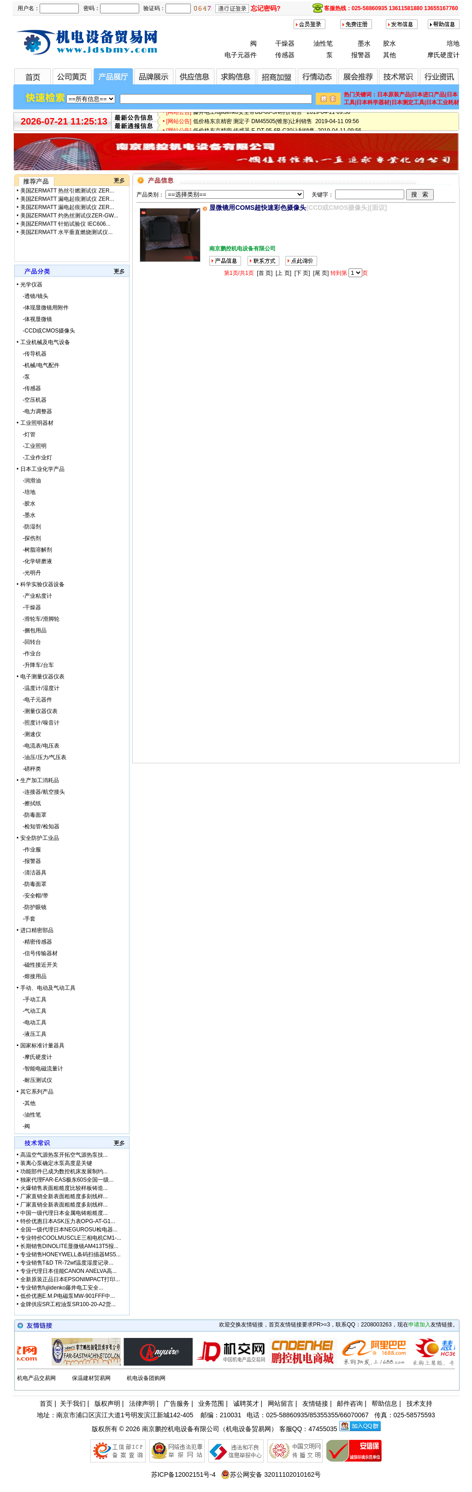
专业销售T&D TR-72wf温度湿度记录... (66, 1263)
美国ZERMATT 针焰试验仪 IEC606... (65, 229)
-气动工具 (32, 1011)
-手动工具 (32, 999)
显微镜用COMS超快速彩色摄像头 (257, 207)
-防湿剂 (29, 526)
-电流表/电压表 (38, 746)
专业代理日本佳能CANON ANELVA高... (68, 1271)
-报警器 (29, 861)
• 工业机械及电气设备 (43, 342)
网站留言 (281, 1403)
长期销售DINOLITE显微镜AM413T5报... (69, 1246)
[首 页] (264, 273)
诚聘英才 (246, 1403)
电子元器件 (240, 55)
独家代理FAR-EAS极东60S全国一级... (67, 1180)
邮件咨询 (350, 1403)
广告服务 (176, 1403)
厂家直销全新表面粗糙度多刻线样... (64, 1196)
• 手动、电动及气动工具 (46, 988)
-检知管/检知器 (38, 826)
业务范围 (211, 1403)
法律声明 (142, 1403)
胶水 (389, 43)
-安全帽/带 (32, 895)
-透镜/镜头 (32, 296)
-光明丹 (29, 573)
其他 (389, 55)
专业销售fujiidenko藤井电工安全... (62, 1287)
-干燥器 (29, 607)
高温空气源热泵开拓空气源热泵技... (64, 1155)
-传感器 (29, 388)
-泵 (23, 377)
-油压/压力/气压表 (41, 757)
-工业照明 (32, 446)
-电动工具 (32, 1022)
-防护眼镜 (32, 907)
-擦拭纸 (29, 803)
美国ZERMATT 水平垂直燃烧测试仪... (66, 187)
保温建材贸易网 (91, 1378)
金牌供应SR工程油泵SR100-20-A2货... (68, 1304)
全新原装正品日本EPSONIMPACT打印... (70, 1279)
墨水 (364, 43)
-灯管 (26, 434)
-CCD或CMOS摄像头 (46, 330)
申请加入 (419, 1324)
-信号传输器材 (37, 953)
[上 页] (283, 273)
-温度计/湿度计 (38, 688)
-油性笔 (29, 1115)
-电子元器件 (34, 699)
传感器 (285, 55)
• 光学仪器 (29, 284)
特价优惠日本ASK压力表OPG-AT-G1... (67, 1221)
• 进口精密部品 (35, 930)
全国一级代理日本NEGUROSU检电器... (69, 1229)
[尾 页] (321, 273)
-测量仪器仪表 (37, 711)
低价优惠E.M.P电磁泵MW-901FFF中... (67, 1296)
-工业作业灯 (34, 457)
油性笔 (323, 43)
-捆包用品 (32, 630)
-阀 (23, 1126)
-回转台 (29, 642)
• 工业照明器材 (35, 423)
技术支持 (419, 1403)
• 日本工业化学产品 (41, 469)
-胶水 (26, 503)
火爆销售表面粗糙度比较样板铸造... (64, 1188)
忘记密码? (266, 8)
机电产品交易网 (36, 1378)
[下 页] (302, 273)
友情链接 (315, 1403)
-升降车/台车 (35, 665)
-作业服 (29, 849)
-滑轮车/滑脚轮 (38, 619)
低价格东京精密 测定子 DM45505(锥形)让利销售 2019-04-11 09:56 (276, 124)
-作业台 (29, 653)
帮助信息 (384, 1403)
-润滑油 (29, 480)
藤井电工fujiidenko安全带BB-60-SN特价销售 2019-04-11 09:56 (271, 115)
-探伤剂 (29, 538)
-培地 (26, 492)
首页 (46, 1403)
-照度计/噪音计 (38, 722)
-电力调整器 (34, 411)
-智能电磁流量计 (40, 1068)
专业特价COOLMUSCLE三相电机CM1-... (70, 1238)
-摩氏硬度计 (34, 1057)
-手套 (26, 918)
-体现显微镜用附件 (43, 307)
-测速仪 (29, 734)
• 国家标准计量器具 (41, 1045)
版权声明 (107, 1403)
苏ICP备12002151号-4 (183, 1474)
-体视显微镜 (34, 319)
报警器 (361, 55)
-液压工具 (32, 1034)
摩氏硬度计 (443, 55)
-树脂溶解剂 (34, 550)
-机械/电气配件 (38, 365)
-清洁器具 (32, 872)
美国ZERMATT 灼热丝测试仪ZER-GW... (69, 221)
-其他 (26, 1103)
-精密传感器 (34, 942)
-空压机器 (32, 400)
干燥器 (285, 43)
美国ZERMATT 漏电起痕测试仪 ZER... (67, 204)
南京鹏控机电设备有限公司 (180, 1429)
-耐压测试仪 (34, 1080)
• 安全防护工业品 (38, 838)
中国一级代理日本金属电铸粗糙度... (64, 1213)
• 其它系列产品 (35, 1091)
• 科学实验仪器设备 (41, 584)
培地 (453, 43)
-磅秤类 (29, 769)
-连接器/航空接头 (41, 792)
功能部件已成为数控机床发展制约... (64, 1171)
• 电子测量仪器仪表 (41, 676)
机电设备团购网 (146, 1378)
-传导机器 (32, 354)
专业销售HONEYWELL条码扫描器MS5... (70, 1254)
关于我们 (73, 1403)
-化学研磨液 (34, 561)
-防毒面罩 (32, 815)
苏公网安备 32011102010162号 (271, 1474)
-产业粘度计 (34, 596)
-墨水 (26, 515)
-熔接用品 (32, 976)
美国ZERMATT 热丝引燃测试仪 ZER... (67, 196)
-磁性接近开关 (37, 965)
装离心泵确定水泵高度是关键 (56, 1163)
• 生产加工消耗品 (38, 780)
